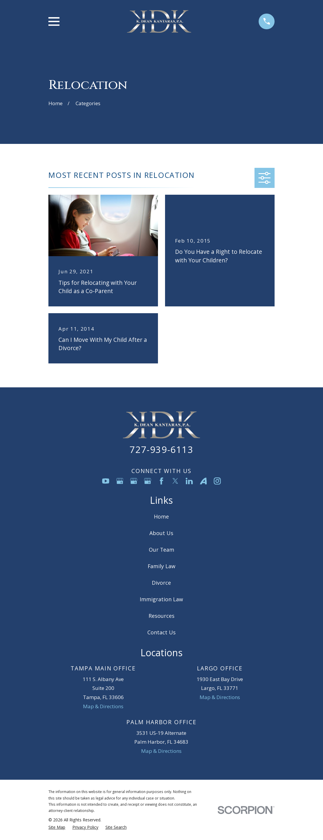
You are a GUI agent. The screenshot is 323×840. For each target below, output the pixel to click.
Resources (161, 615)
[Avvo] (203, 481)
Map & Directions (103, 706)
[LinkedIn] (189, 481)
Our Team (161, 549)
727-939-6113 (161, 449)
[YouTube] (105, 481)
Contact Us (161, 632)
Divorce (161, 582)
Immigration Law (161, 599)
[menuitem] (56, 827)
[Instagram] (217, 481)
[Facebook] (161, 481)
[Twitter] (175, 481)
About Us (161, 533)
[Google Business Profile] (119, 481)
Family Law (161, 566)
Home (161, 516)
